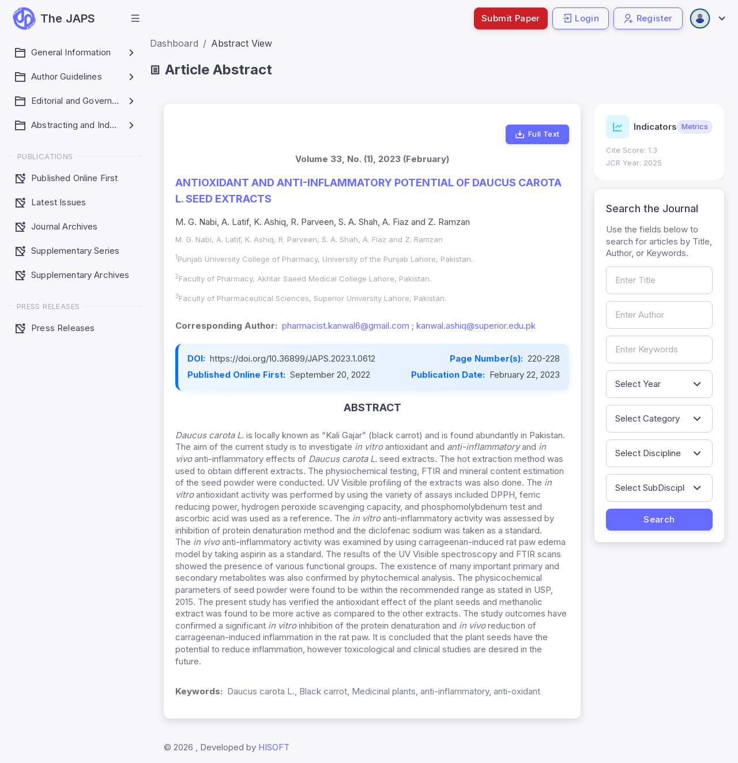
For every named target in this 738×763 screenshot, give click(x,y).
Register (648, 18)
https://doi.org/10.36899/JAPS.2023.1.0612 (292, 358)
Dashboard (174, 43)
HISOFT (273, 747)
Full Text (537, 134)
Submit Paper (510, 18)
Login (580, 18)
